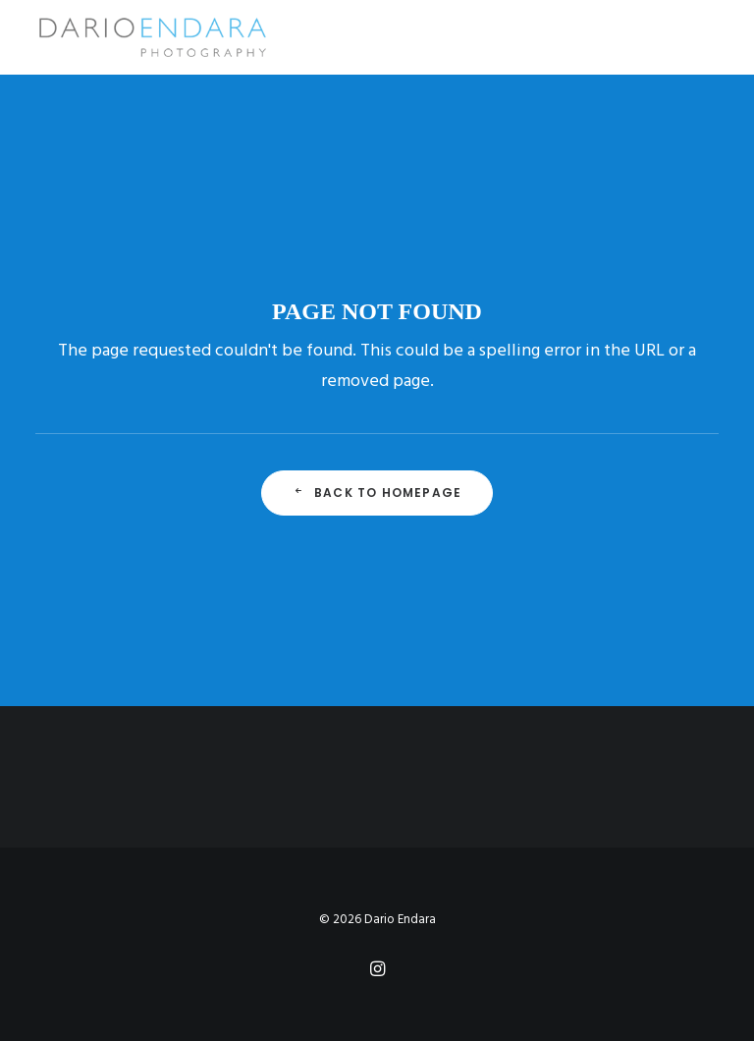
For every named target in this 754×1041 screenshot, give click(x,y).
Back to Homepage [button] (377, 492)
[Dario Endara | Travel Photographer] (151, 37)
